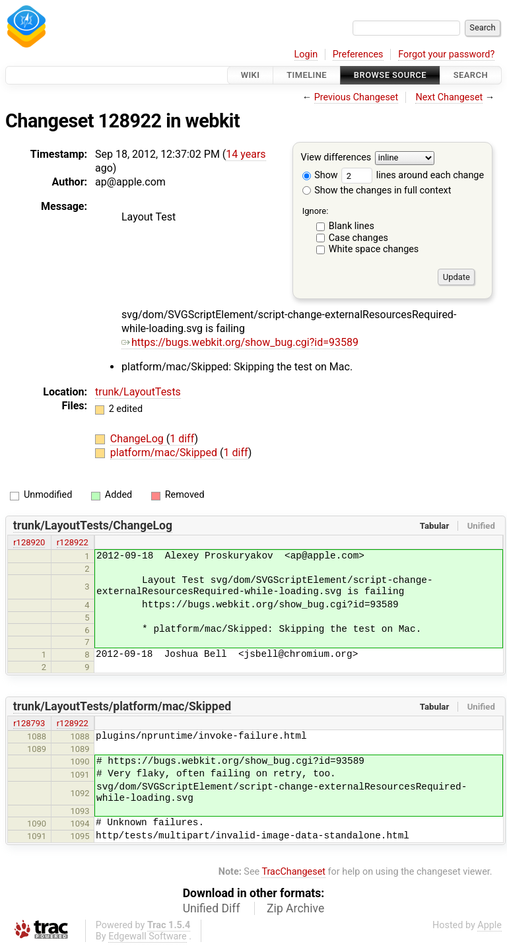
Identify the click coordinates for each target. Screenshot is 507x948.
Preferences (358, 54)
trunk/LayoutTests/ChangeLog (92, 525)
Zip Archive (295, 908)
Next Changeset (449, 97)
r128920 (29, 542)
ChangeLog (138, 438)
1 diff (182, 438)
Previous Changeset (356, 97)
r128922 (72, 542)
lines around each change (412, 175)
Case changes (358, 238)
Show (320, 175)
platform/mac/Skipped (165, 452)
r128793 (29, 723)
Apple (489, 925)
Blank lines (351, 226)
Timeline (307, 75)
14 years (245, 154)
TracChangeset (293, 871)
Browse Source (390, 75)
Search (471, 75)
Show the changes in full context (377, 190)
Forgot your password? (446, 54)
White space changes (374, 249)
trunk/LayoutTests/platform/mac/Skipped (122, 706)
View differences (336, 158)
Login (306, 54)
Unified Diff (211, 908)
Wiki (250, 75)
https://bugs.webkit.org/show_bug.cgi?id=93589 (239, 342)
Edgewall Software (147, 936)
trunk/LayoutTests (138, 392)
